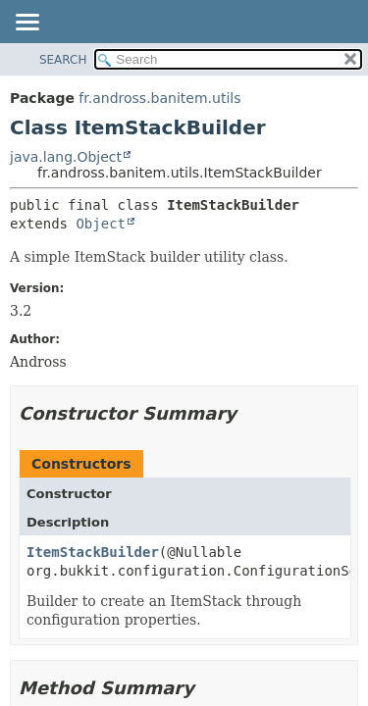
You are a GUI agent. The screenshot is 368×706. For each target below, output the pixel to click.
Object (101, 223)
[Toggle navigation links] (26, 23)
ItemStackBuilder (92, 552)
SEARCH (63, 60)
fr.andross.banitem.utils (159, 98)
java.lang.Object (66, 157)
